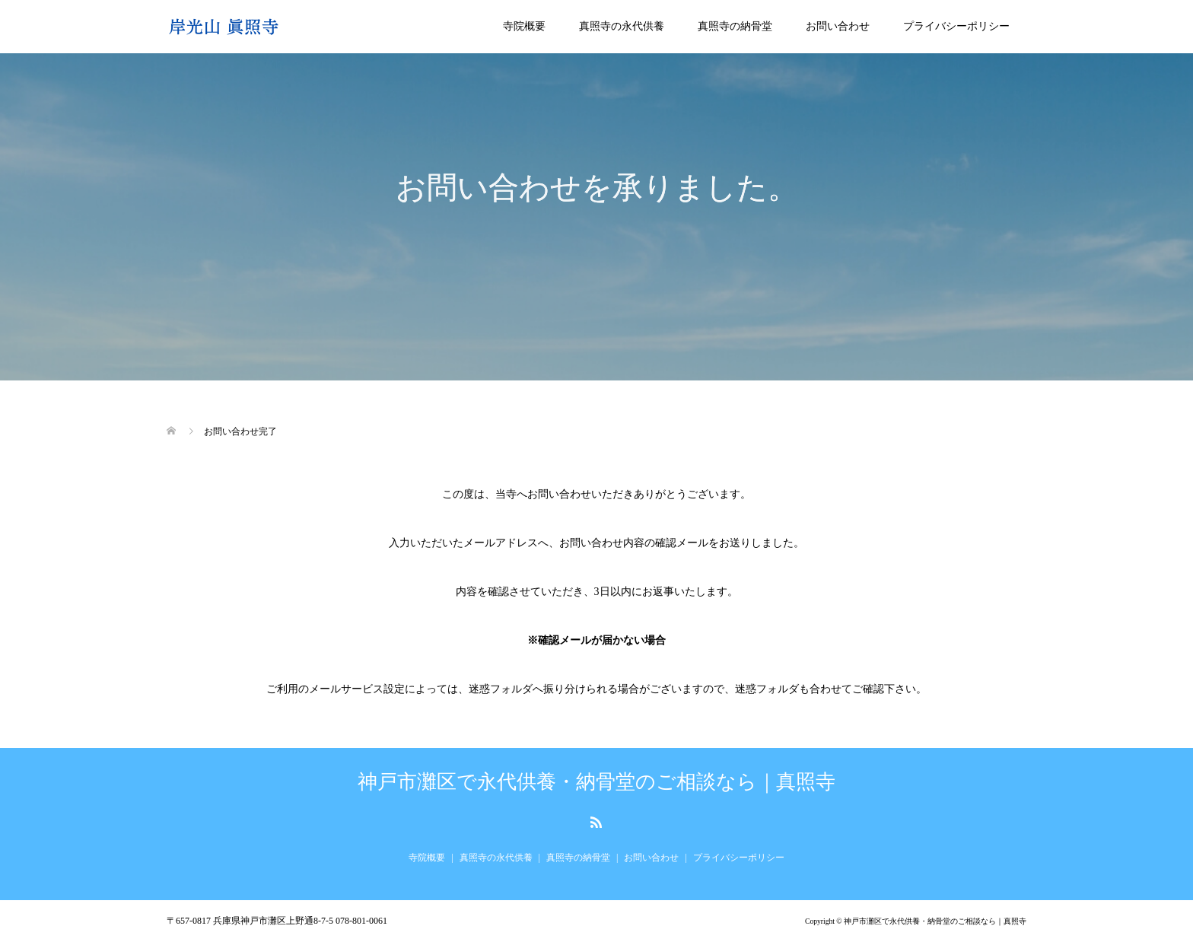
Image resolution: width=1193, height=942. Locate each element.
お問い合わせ (838, 26)
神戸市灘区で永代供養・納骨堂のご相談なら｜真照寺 (596, 782)
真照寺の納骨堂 (735, 26)
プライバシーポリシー (956, 26)
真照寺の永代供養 (621, 26)
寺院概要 (524, 26)
